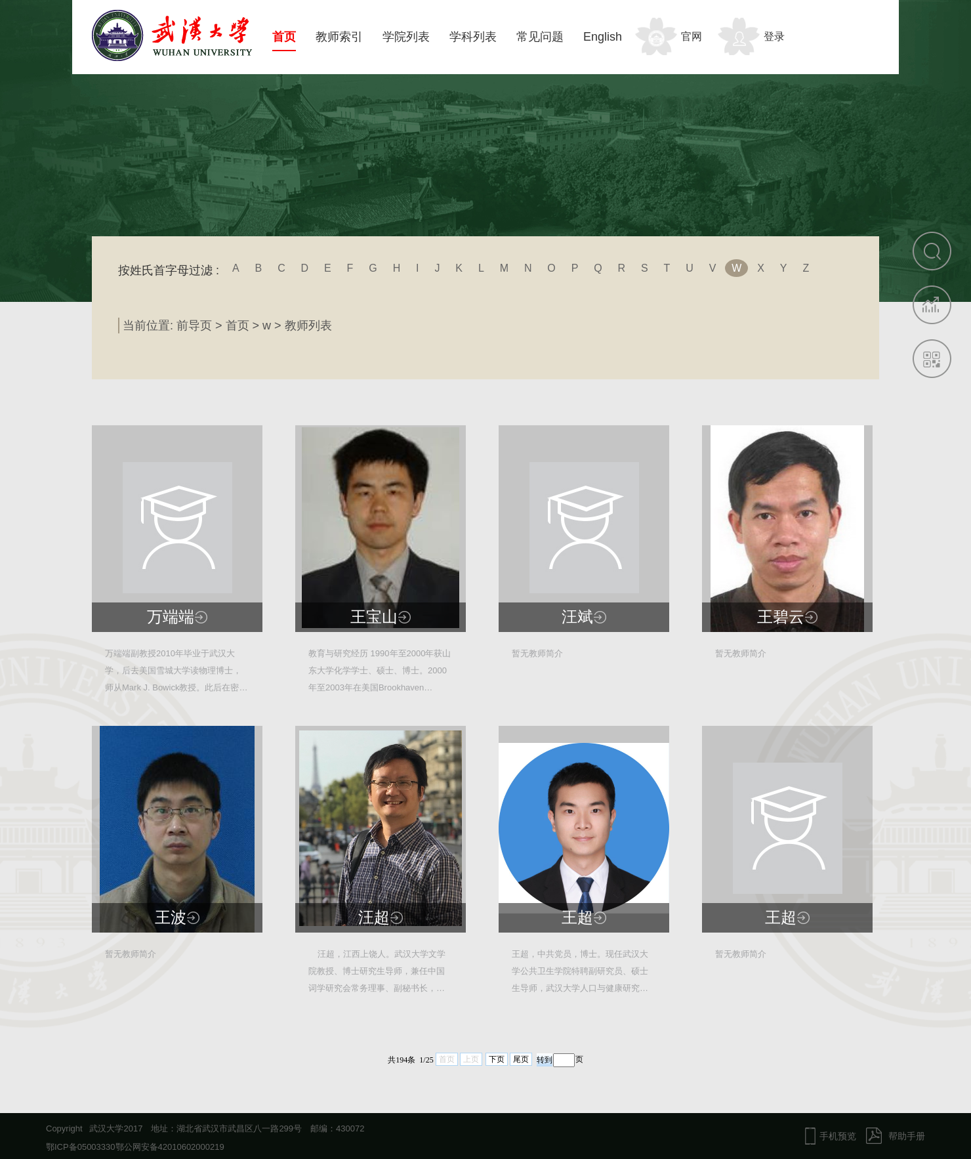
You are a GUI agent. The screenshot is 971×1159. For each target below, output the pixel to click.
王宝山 (374, 616)
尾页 (521, 1059)
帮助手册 (906, 1136)
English (602, 36)
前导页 (194, 325)
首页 (284, 36)
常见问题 (540, 36)
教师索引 (339, 36)
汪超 (374, 917)
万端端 (170, 616)
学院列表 (406, 36)
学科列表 (473, 36)
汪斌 (577, 616)
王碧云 (780, 616)
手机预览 (837, 1136)
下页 (497, 1059)
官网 (691, 36)
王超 (577, 917)
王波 (170, 917)
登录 (774, 36)
